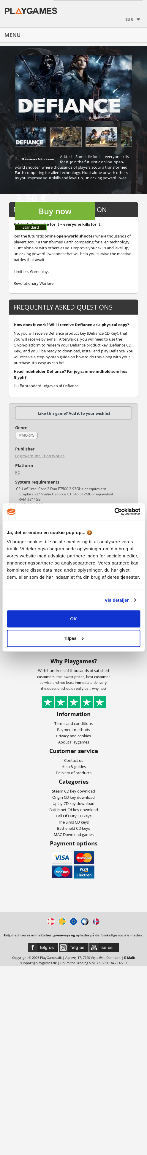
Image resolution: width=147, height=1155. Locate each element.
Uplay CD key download (73, 803)
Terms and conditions (73, 723)
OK (73, 618)
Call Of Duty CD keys (73, 816)
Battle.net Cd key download (73, 809)
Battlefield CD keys (73, 828)
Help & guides (73, 766)
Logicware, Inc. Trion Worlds (39, 455)
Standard (31, 227)
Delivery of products (73, 772)
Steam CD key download (73, 791)
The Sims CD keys (73, 822)
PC (17, 472)
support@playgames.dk (38, 963)
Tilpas (74, 638)
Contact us (73, 760)
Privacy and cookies (73, 735)
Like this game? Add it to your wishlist (74, 413)
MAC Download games (74, 834)
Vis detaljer (117, 600)
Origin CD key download (73, 797)
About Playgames (73, 742)
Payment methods (73, 729)
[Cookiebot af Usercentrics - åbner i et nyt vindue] (114, 511)
